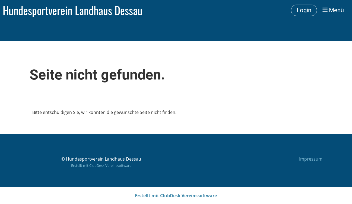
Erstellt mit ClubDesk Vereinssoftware (101, 165)
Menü (333, 10)
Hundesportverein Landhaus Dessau (72, 10)
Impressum (310, 159)
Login (304, 10)
